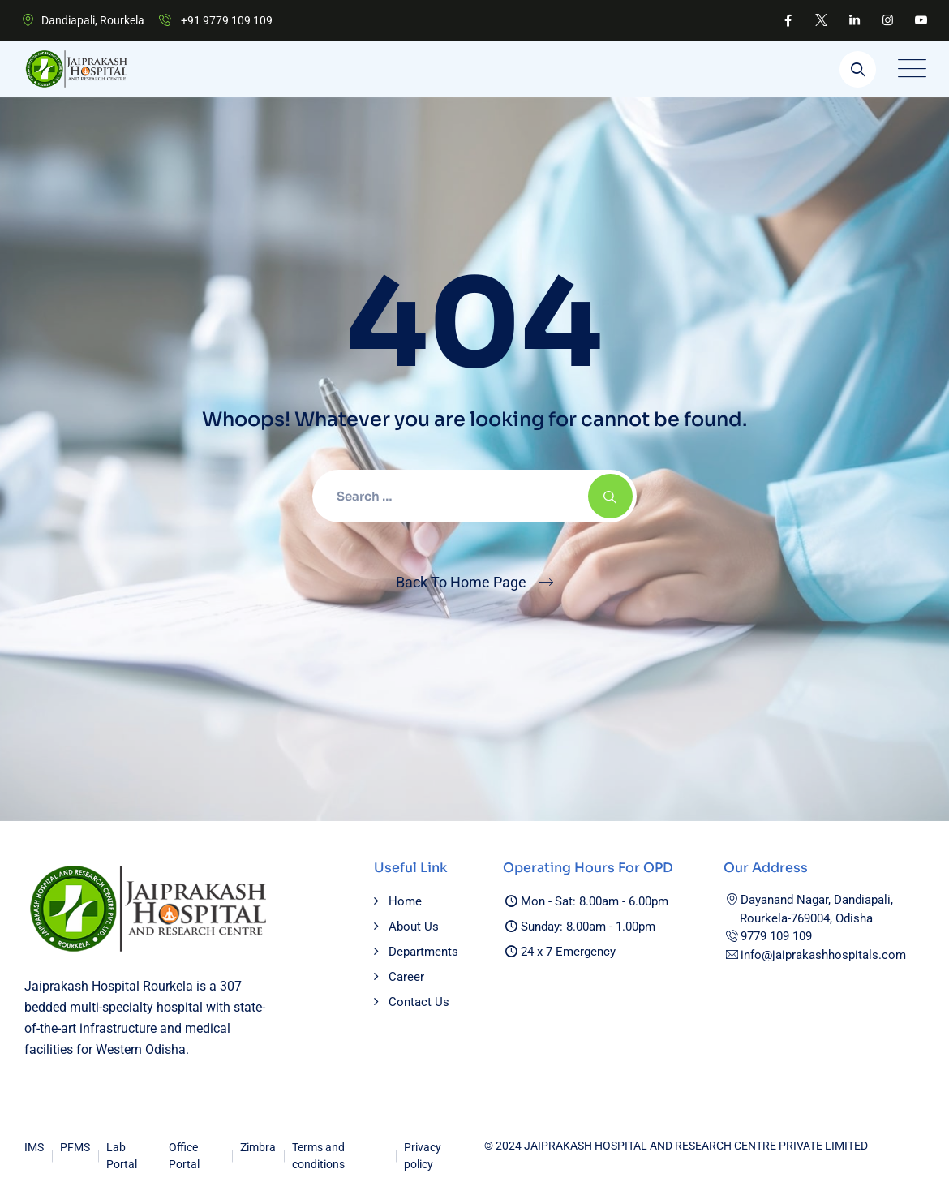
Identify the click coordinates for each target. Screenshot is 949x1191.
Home (405, 901)
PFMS (75, 1147)
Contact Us (419, 1002)
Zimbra (258, 1147)
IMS (34, 1147)
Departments (423, 951)
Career (406, 977)
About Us (414, 926)
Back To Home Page (461, 582)
